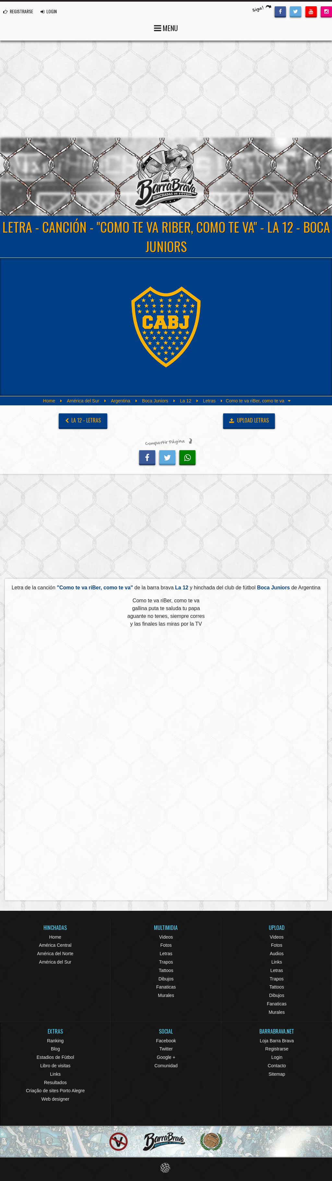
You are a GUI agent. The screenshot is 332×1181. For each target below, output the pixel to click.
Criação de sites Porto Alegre (55, 1090)
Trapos (166, 962)
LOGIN (49, 11)
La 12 (185, 400)
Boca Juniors (155, 400)
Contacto (277, 1065)
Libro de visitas (55, 1065)
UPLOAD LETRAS (249, 420)
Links (276, 962)
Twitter (165, 1048)
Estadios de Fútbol (55, 1057)
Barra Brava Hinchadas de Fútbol (166, 176)
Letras (209, 400)
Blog (55, 1048)
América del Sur (83, 400)
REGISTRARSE (18, 11)
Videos (166, 937)
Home (49, 400)
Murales (166, 995)
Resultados (55, 1082)
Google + (166, 1057)
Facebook (166, 1040)
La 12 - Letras (83, 420)
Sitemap (276, 1074)
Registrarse (277, 1048)
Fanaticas (166, 987)
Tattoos (166, 970)
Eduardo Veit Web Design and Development (166, 1168)
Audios (277, 953)
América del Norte (55, 953)
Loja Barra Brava (277, 1040)
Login (276, 1057)
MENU (166, 27)
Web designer (55, 1099)
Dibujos (166, 978)
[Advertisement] (166, 89)
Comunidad (166, 1065)
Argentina (120, 400)
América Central (55, 945)
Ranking (55, 1040)
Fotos (166, 945)
